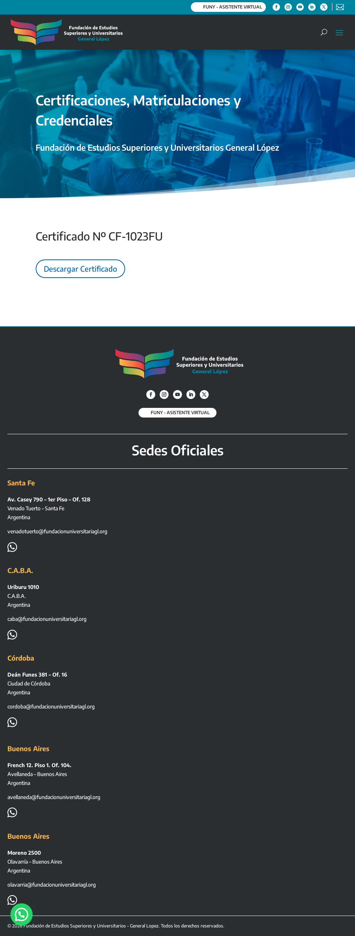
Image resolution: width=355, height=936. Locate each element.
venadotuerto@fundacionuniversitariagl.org (57, 531)
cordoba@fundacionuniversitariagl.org (51, 706)
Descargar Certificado (80, 268)
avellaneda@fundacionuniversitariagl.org (53, 797)
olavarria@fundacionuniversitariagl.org (51, 884)
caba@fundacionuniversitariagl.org (47, 619)
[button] (24, 913)
